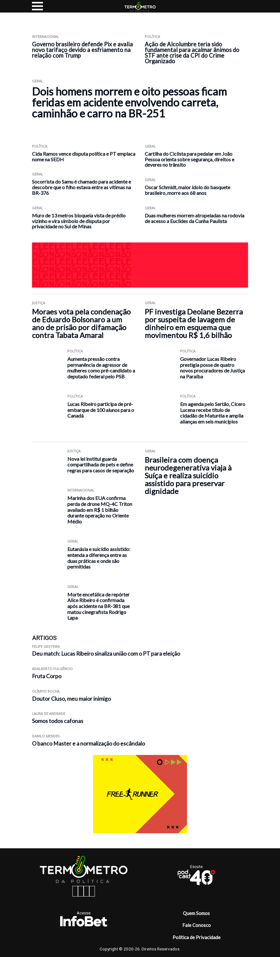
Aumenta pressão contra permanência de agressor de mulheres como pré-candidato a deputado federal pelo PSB (101, 367)
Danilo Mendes (46, 736)
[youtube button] (92, 891)
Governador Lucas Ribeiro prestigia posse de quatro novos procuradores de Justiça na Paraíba (212, 367)
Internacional (45, 36)
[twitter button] (86, 891)
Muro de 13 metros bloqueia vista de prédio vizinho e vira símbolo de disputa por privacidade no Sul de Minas (79, 221)
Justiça (38, 302)
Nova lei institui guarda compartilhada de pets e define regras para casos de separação (100, 464)
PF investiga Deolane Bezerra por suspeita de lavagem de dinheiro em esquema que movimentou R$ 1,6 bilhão (194, 323)
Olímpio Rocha (46, 691)
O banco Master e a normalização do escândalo (88, 743)
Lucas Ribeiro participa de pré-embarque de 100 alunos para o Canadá (100, 410)
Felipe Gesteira (46, 646)
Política (152, 36)
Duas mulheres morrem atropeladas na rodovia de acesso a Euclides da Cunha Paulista (194, 218)
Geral (37, 81)
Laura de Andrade (48, 713)
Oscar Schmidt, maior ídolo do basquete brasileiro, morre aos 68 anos (187, 190)
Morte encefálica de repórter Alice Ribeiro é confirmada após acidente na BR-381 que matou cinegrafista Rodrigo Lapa (98, 606)
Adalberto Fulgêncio (52, 668)
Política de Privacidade (196, 937)
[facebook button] (75, 891)
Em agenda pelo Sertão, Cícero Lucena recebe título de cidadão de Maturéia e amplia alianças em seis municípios (212, 412)
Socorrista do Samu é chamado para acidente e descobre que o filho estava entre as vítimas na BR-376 (81, 187)
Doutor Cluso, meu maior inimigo (71, 698)
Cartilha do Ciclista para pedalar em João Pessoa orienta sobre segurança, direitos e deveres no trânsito (189, 159)
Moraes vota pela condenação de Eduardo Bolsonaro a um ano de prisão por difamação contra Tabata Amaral (81, 323)
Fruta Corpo (46, 676)
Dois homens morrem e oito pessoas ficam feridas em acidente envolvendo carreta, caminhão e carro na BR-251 (129, 102)
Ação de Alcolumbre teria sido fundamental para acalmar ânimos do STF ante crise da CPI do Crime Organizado (192, 53)
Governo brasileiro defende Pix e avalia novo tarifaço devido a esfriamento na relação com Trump (82, 50)
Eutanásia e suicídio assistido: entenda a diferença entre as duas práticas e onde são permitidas (98, 558)
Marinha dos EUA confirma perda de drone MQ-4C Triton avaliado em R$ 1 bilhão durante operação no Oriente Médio (99, 509)
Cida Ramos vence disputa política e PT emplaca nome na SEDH (83, 156)
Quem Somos (196, 913)
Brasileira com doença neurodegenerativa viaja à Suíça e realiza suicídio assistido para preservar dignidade (188, 475)
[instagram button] (81, 891)
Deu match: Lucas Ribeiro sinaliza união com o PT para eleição (106, 653)
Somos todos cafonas (57, 721)
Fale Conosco (196, 925)
